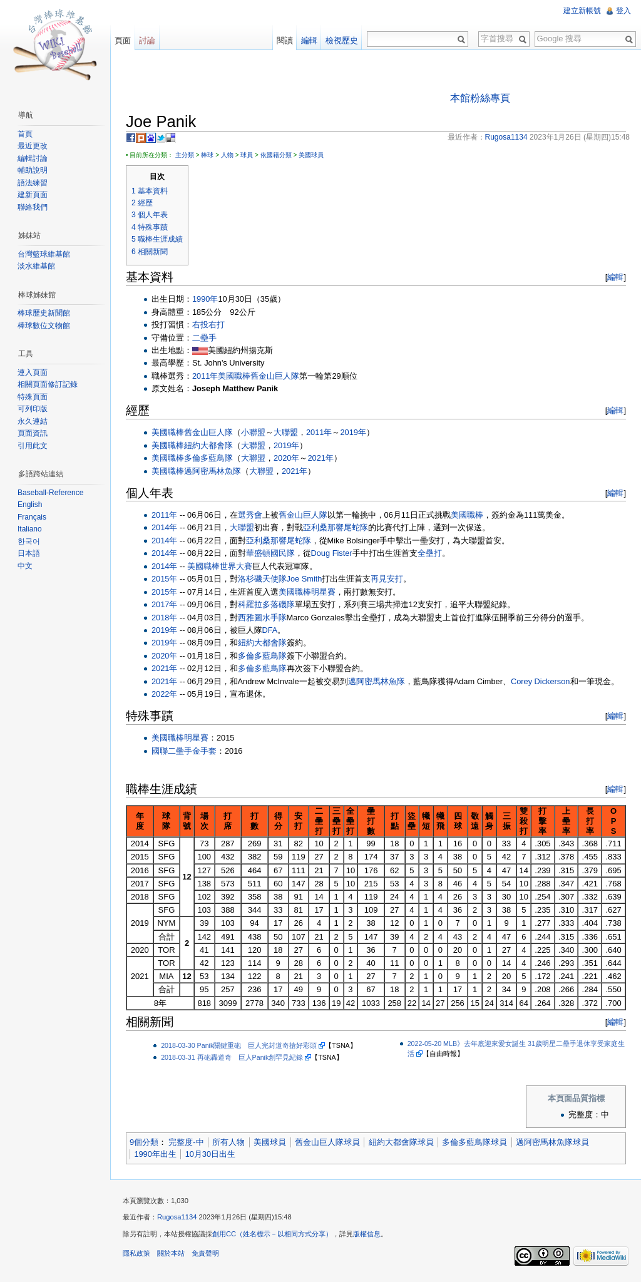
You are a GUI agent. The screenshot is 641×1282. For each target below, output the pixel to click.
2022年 (164, 694)
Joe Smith (304, 578)
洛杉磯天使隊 (262, 578)
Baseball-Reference (50, 492)
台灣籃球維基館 (44, 254)
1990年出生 (155, 1154)
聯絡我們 (33, 207)
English (30, 504)
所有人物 (228, 1142)
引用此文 (33, 445)
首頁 (25, 134)
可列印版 (33, 408)
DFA (270, 630)
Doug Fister (331, 553)
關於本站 (171, 1253)
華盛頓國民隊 (270, 553)
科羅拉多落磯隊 (266, 604)
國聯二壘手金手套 (184, 751)
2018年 (164, 617)
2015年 (164, 578)
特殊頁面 (33, 396)
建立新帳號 (582, 10)
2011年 (205, 376)
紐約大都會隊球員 (401, 1142)
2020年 (286, 458)
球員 (246, 154)
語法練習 (33, 182)
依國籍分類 (276, 154)
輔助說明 (33, 170)
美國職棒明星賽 (307, 592)
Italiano (30, 529)
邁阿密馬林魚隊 (212, 471)
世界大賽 (236, 566)
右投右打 (208, 324)
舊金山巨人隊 (274, 376)
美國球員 (311, 154)
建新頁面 (33, 194)
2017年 (164, 604)
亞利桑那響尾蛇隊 (335, 527)
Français (32, 517)
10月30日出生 (210, 1154)
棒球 (207, 154)
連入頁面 (33, 372)
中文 (25, 566)
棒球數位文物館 (44, 325)
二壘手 (204, 337)
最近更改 (33, 145)
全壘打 (430, 553)
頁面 (123, 40)
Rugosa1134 (177, 1217)
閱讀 (285, 40)
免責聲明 (205, 1253)
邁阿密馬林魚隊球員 (552, 1142)
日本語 (29, 553)
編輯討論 (33, 158)
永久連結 (33, 421)
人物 (227, 154)
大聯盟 (286, 432)
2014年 (164, 527)
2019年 (353, 432)
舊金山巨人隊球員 (327, 1142)
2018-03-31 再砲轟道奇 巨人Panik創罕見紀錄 (232, 1057)
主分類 (184, 154)
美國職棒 (234, 376)
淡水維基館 (36, 266)
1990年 (205, 299)
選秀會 (250, 515)
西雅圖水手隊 (262, 617)
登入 (623, 10)
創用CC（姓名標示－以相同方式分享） (272, 1234)
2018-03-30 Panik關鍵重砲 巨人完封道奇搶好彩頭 (239, 1045)
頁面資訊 (33, 433)
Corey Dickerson (540, 681)
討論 (147, 40)
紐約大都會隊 (208, 445)
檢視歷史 (342, 40)
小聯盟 (253, 432)
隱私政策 (136, 1253)
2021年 (320, 458)
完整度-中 (185, 1142)
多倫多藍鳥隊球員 (474, 1142)
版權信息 (367, 1234)
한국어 (29, 541)
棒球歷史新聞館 (44, 313)
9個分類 (144, 1142)
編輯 (615, 277)
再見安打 (387, 578)
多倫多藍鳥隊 (208, 458)
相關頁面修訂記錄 (48, 384)
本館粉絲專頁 (480, 98)
